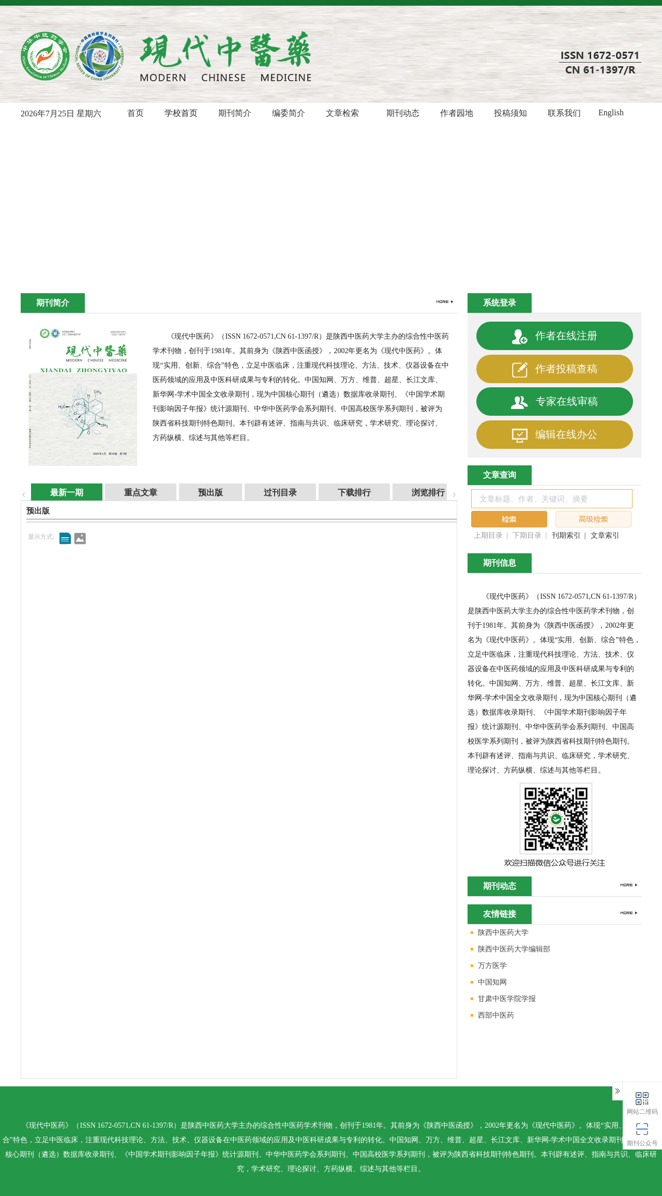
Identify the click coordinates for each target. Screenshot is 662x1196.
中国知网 (487, 982)
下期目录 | (530, 535)
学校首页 (181, 113)
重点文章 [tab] (130, 492)
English (611, 112)
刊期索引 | (569, 535)
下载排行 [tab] (343, 492)
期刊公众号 (642, 1134)
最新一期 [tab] (56, 492)
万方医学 (487, 966)
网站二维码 (642, 1102)
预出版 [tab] (200, 492)
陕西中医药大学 (498, 933)
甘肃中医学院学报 (502, 999)
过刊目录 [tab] (270, 492)
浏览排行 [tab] (417, 492)
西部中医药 (491, 1015)
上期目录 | (491, 535)
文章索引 (605, 535)
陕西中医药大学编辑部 (509, 949)
